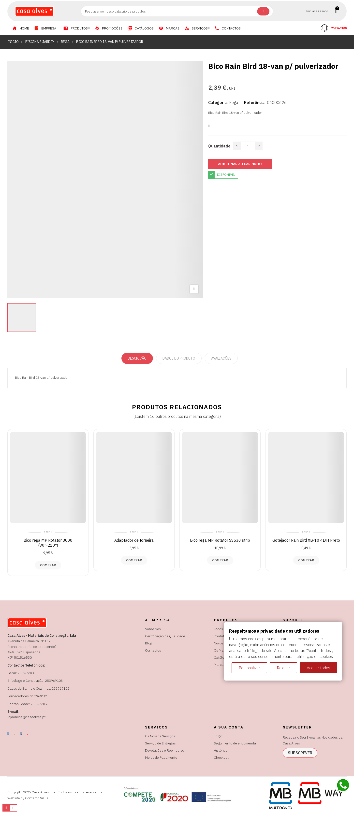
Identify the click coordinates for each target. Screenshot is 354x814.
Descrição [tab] (137, 358)
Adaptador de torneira (134, 540)
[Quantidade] (247, 146)
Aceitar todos (318, 667)
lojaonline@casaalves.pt (26, 717)
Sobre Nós (153, 629)
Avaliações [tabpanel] (221, 358)
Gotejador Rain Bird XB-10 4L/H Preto (306, 540)
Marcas (219, 664)
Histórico (220, 750)
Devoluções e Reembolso (164, 750)
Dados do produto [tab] (178, 358)
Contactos (153, 650)
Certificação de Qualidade (165, 636)
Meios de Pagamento (161, 757)
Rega (233, 102)
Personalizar (249, 667)
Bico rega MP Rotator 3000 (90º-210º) (48, 543)
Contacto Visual (37, 798)
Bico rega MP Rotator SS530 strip (220, 540)
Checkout (221, 757)
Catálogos (222, 657)
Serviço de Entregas (160, 743)
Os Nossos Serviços (160, 736)
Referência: (255, 102)
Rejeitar (283, 667)
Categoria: (218, 102)
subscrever (300, 752)
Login (218, 736)
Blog (148, 643)
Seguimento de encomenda (235, 743)
